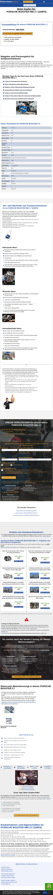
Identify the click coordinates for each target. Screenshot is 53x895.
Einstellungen (37, 892)
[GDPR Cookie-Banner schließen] (49, 892)
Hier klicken (4, 557)
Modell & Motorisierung (25, 390)
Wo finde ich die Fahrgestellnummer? (26, 387)
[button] (44, 2)
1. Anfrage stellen (9, 584)
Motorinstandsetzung (16, 397)
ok (44, 892)
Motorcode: (5, 381)
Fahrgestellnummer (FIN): (26, 381)
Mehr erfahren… (34, 556)
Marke (3, 390)
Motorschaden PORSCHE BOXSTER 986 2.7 (26, 440)
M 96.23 (13, 127)
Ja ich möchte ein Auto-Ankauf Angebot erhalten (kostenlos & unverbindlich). (20, 403)
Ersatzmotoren (6, 397)
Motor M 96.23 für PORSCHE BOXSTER (26, 437)
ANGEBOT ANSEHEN (18, 488)
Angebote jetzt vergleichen (8, 410)
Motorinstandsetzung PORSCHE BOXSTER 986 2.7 (26, 442)
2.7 (11, 186)
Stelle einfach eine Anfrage (8, 755)
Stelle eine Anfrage (5, 474)
